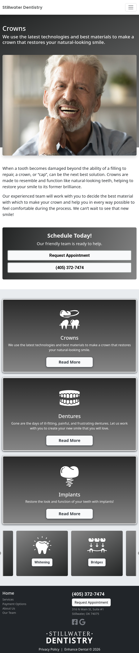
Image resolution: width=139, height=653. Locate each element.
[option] (97, 553)
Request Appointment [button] (69, 255)
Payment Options (14, 604)
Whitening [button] (42, 562)
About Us (8, 608)
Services (8, 599)
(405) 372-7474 (88, 594)
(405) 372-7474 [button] (70, 267)
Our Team (9, 613)
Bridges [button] (97, 562)
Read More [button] (70, 362)
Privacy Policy (49, 649)
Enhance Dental (76, 649)
